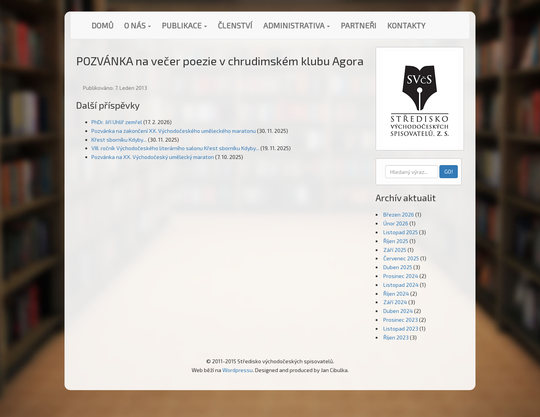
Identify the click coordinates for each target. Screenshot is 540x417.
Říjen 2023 (396, 337)
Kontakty (406, 25)
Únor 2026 (395, 223)
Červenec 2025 (401, 258)
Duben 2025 (397, 267)
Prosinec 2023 (400, 319)
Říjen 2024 (396, 293)
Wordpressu (237, 370)
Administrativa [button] (296, 25)
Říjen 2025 (395, 241)
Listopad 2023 (400, 328)
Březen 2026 (398, 214)
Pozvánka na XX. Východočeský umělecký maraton (152, 157)
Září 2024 (395, 302)
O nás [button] (137, 25)
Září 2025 (394, 250)
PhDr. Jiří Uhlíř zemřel (116, 122)
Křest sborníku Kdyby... (119, 139)
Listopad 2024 (401, 284)
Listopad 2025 (400, 232)
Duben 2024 (398, 311)
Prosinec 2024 (400, 276)
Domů (102, 25)
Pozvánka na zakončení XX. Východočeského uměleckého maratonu (173, 130)
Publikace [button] (184, 25)
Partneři (358, 25)
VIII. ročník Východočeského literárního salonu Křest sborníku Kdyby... (175, 148)
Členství (235, 25)
